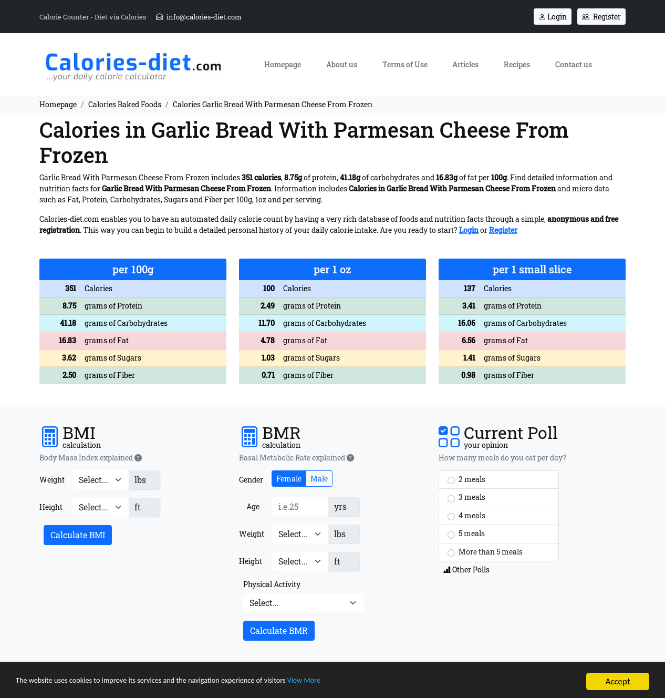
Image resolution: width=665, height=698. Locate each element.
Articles (465, 64)
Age (252, 506)
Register (601, 17)
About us (341, 64)
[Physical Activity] (303, 602)
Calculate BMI (77, 534)
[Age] (300, 506)
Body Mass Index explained (90, 458)
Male (319, 479)
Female (289, 479)
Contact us (573, 64)
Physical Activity (271, 584)
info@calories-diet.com (199, 17)
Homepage (282, 64)
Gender (251, 480)
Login (552, 17)
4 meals (466, 515)
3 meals (466, 497)
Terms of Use (405, 64)
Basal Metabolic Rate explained (296, 458)
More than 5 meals (485, 552)
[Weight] (100, 479)
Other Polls (466, 569)
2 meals (466, 479)
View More (360, 685)
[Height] (100, 507)
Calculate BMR (279, 630)
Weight (52, 480)
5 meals (466, 533)
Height (51, 507)
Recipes (517, 64)
